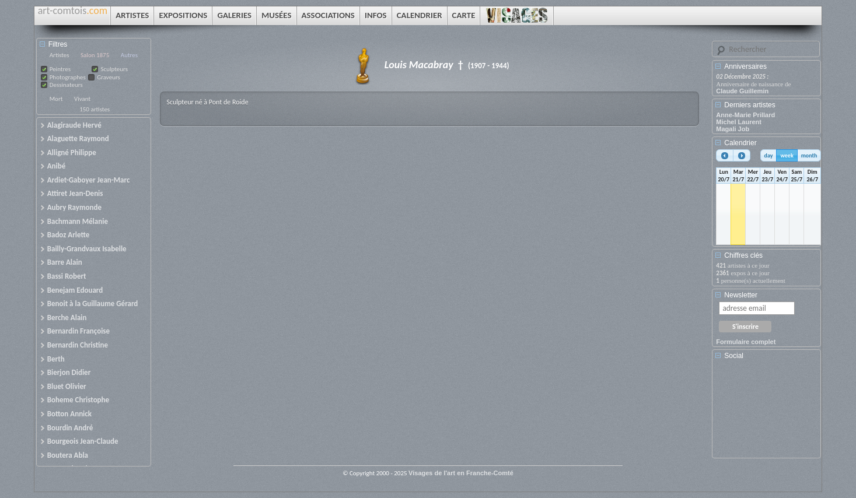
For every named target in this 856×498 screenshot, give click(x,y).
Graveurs (108, 77)
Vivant (82, 99)
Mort (56, 99)
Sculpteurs (114, 69)
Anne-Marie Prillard (745, 114)
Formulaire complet (745, 341)
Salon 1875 (95, 55)
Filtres (58, 44)
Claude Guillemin (742, 90)
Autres (129, 55)
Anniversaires (745, 66)
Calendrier (740, 143)
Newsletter (740, 295)
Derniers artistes (749, 105)
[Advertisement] (768, 413)
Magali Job (732, 128)
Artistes (59, 55)
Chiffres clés (743, 255)
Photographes (68, 77)
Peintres (60, 69)
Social (733, 356)
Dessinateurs (66, 85)
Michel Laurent (738, 121)
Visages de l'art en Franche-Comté (460, 472)
